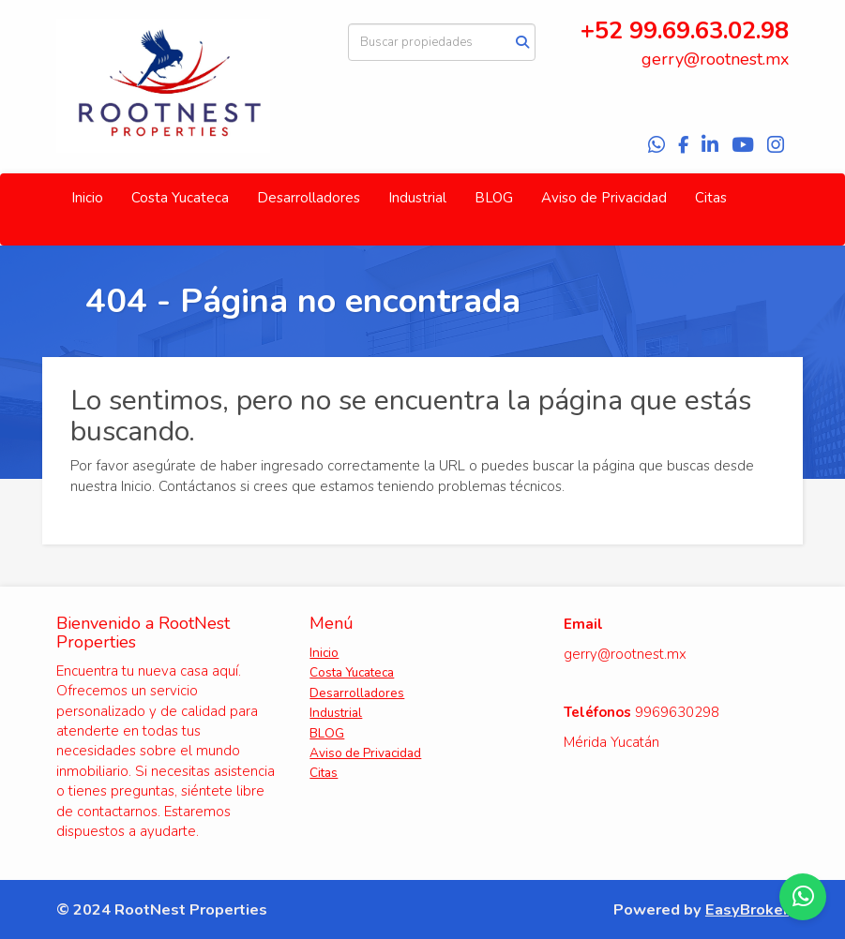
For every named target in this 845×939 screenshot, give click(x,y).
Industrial (417, 197)
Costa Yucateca (180, 197)
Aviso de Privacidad (604, 197)
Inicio (87, 197)
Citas (711, 197)
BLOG (494, 197)
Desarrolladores (308, 197)
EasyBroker (747, 909)
